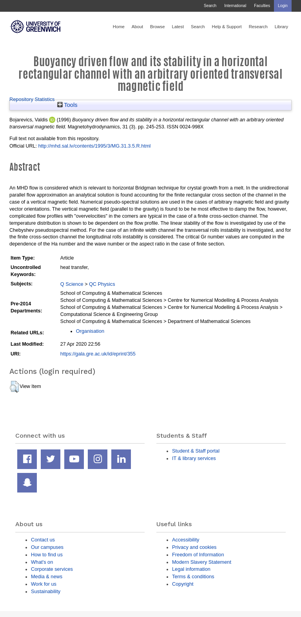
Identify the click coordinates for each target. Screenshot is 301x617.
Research (258, 26)
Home (119, 26)
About (137, 26)
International (235, 6)
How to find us (47, 554)
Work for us (43, 584)
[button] (14, 387)
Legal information (191, 569)
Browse (157, 26)
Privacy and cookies (194, 547)
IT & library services (194, 458)
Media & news (46, 576)
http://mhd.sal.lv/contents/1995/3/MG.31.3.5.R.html (94, 146)
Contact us (43, 540)
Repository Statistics (32, 99)
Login (283, 6)
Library (281, 26)
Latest (178, 26)
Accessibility (185, 540)
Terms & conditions (193, 576)
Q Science (71, 284)
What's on (42, 562)
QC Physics (102, 284)
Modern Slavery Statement (201, 562)
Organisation (90, 331)
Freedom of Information (198, 554)
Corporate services (52, 569)
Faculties (262, 6)
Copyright (183, 584)
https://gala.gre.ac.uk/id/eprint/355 (98, 354)
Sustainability (45, 591)
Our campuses (47, 547)
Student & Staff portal (195, 451)
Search (210, 6)
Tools (67, 105)
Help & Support (227, 26)
